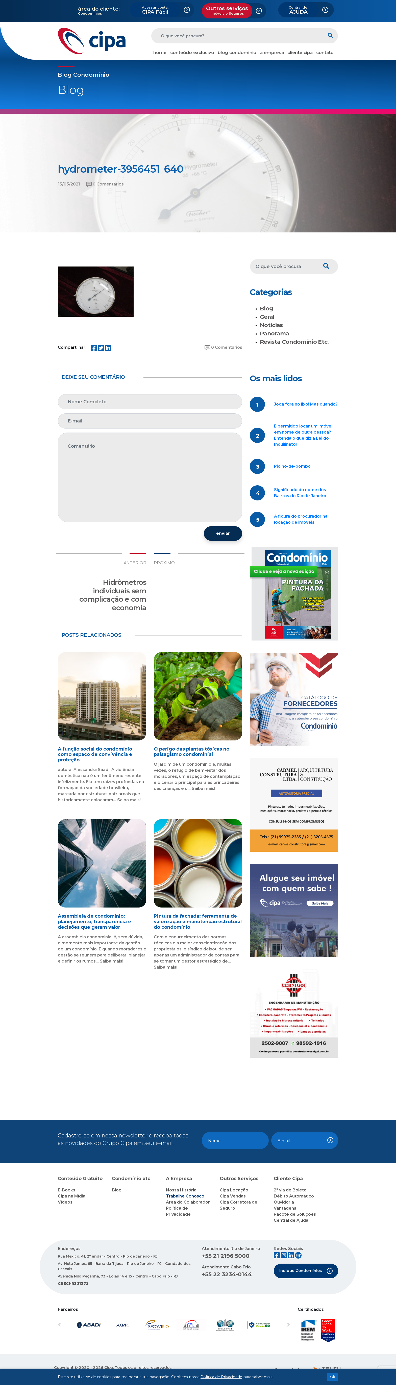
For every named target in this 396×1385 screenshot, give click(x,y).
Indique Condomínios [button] (306, 1271)
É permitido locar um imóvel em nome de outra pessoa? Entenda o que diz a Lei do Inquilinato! (303, 435)
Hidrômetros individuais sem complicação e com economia (112, 595)
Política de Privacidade (221, 1377)
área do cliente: (99, 8)
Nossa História (181, 1190)
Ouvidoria (284, 1202)
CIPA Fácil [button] (155, 10)
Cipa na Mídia (71, 1196)
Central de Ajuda (291, 1220)
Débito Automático (294, 1196)
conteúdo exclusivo (192, 52)
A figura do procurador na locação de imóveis (301, 519)
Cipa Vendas (233, 1196)
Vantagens (285, 1208)
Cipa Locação (234, 1190)
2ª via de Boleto (290, 1190)
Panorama (274, 333)
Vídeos (65, 1202)
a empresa (272, 52)
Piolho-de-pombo (292, 466)
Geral (267, 316)
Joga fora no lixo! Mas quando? (306, 404)
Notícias (271, 325)
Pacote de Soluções (295, 1214)
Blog (266, 308)
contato (325, 52)
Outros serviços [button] (227, 10)
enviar (223, 533)
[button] (75, 1325)
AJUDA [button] (298, 10)
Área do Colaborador (188, 1202)
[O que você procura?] (237, 35)
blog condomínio (237, 52)
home (159, 52)
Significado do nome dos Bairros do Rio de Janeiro (300, 492)
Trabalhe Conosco (185, 1196)
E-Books (66, 1190)
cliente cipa (300, 52)
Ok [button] (332, 1377)
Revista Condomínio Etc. (294, 341)
